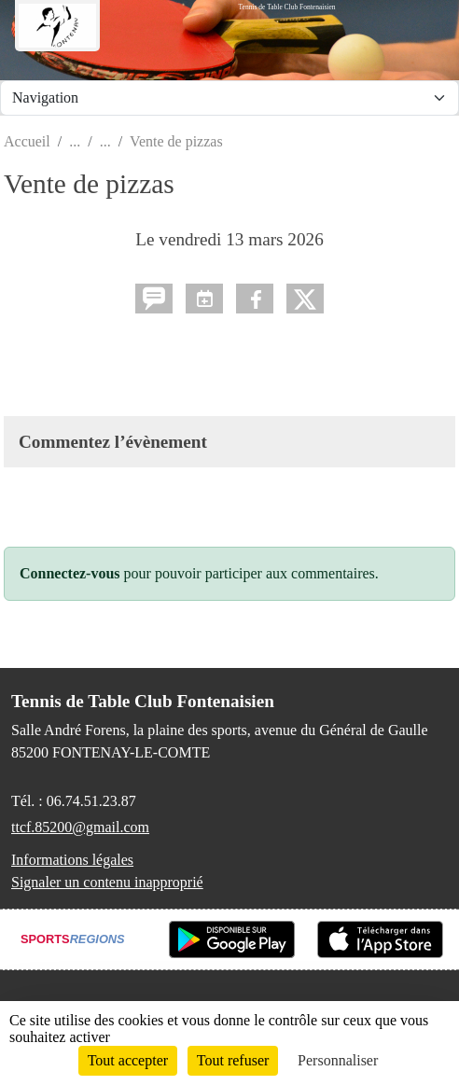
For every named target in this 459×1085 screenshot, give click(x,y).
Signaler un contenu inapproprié (107, 882)
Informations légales (72, 860)
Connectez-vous (70, 573)
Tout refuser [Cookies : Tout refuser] (233, 1060)
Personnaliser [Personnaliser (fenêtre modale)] (338, 1060)
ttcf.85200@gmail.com (80, 827)
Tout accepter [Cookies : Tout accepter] (128, 1060)
